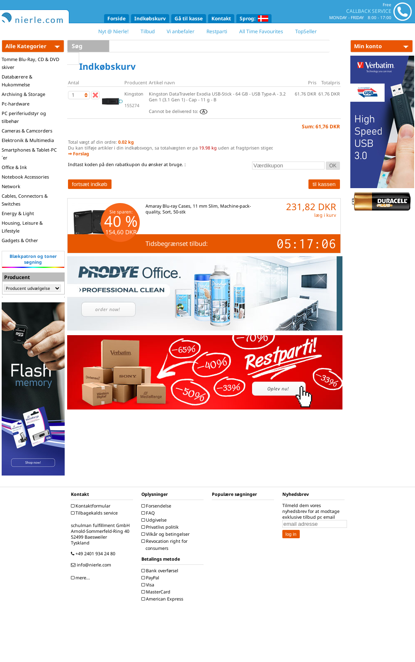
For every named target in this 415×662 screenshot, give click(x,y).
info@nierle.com (92, 565)
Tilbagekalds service (95, 513)
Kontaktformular (91, 506)
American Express (163, 599)
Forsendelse (157, 506)
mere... (81, 578)
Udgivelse (155, 520)
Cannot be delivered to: (178, 111)
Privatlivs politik (161, 527)
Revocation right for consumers (165, 544)
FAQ (149, 513)
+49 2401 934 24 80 (94, 554)
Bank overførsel (160, 571)
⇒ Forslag (78, 154)
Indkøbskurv (150, 18)
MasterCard (156, 592)
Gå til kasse (189, 18)
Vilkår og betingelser (166, 534)
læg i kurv (325, 215)
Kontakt (221, 18)
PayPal (151, 578)
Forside (116, 18)
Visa (148, 585)
